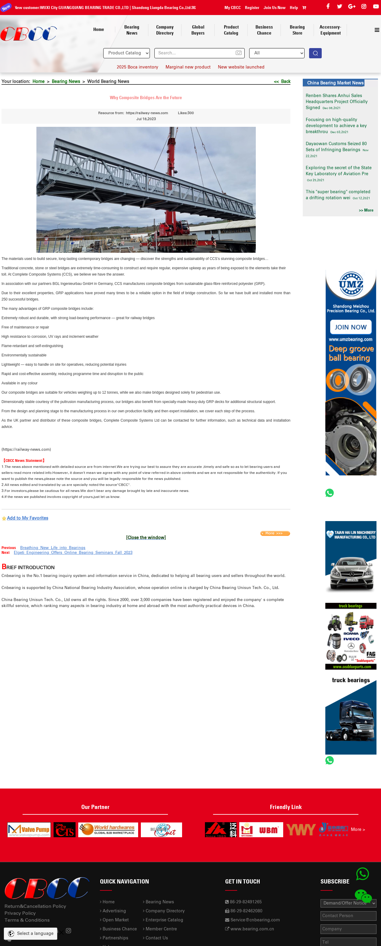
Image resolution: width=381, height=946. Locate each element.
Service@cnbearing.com (255, 920)
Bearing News (66, 82)
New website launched (241, 67)
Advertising (113, 911)
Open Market (114, 920)
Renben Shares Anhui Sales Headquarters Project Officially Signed (337, 102)
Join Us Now (275, 7)
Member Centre (160, 929)
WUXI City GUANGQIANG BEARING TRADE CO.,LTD (80, 7)
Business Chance (118, 929)
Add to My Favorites (27, 518)
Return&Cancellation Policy (35, 906)
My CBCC (233, 7)
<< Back (282, 82)
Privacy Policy (20, 913)
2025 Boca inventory (137, 67)
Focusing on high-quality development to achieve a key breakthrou (336, 126)
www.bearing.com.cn (252, 929)
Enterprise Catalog (163, 920)
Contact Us (155, 938)
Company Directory (164, 911)
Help (294, 7)
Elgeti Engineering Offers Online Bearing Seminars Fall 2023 (73, 553)
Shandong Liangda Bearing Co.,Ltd (157, 7)
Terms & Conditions (27, 920)
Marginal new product (188, 67)
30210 (192, 7)
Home (39, 82)
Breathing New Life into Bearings (52, 548)
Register (252, 7)
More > (358, 830)
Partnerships (114, 938)
